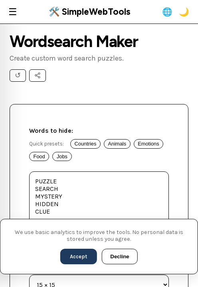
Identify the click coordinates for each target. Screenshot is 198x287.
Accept (78, 256)
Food (39, 156)
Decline (119, 256)
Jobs (62, 156)
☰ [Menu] (12, 11)
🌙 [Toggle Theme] (184, 11)
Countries (86, 144)
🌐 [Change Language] (167, 11)
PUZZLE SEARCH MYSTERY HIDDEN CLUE (99, 207)
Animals (117, 144)
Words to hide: (51, 130)
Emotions (148, 144)
